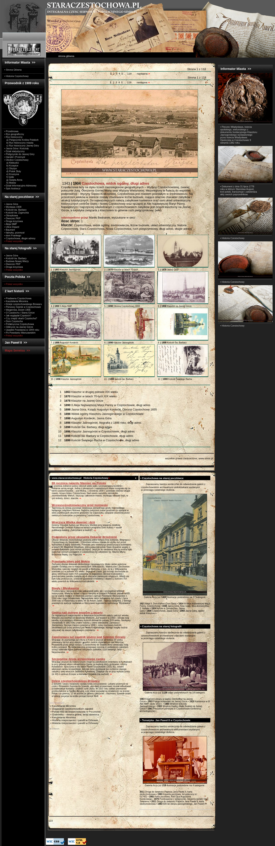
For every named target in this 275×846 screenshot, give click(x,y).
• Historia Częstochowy (16, 76)
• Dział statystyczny (14, 151)
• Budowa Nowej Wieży (16, 261)
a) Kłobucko (11, 162)
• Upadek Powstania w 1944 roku (21, 329)
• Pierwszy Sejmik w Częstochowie (22, 307)
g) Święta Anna (13, 180)
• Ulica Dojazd (11, 227)
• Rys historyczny (13, 137)
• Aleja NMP (10, 224)
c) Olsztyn (10, 168)
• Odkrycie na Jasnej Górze (18, 327)
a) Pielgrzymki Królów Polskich (21, 140)
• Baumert (9, 229)
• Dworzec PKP (12, 218)
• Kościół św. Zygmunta (16, 212)
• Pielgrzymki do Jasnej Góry (19, 154)
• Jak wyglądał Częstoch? (17, 315)
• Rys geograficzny (14, 134)
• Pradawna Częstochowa (17, 298)
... (124, 73)
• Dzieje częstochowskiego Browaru (23, 304)
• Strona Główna (13, 69)
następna (143, 73)
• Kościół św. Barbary (15, 209)
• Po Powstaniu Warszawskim (19, 332)
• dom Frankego (12, 235)
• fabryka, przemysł (14, 232)
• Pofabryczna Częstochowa (19, 324)
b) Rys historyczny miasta (18, 142)
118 (129, 73)
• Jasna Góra (11, 204)
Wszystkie (61, 387)
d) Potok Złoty (12, 171)
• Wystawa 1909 (12, 207)
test (142, 484)
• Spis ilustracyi (12, 188)
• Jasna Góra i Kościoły (16, 148)
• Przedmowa (11, 131)
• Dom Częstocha (13, 321)
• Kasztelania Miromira (16, 301)
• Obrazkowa (11, 215)
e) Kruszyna (11, 174)
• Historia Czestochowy (232, 238)
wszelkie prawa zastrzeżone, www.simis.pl (189, 458)
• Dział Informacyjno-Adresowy (20, 185)
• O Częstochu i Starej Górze (19, 312)
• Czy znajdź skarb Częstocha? (20, 318)
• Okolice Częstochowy (16, 160)
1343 (105, 183)
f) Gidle (9, 177)
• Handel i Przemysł (14, 157)
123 (50, 820)
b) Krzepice (11, 165)
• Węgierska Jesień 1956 (17, 309)
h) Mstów (10, 182)
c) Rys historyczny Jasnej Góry (21, 145)
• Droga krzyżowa (13, 221)
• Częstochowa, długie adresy (19, 238)
